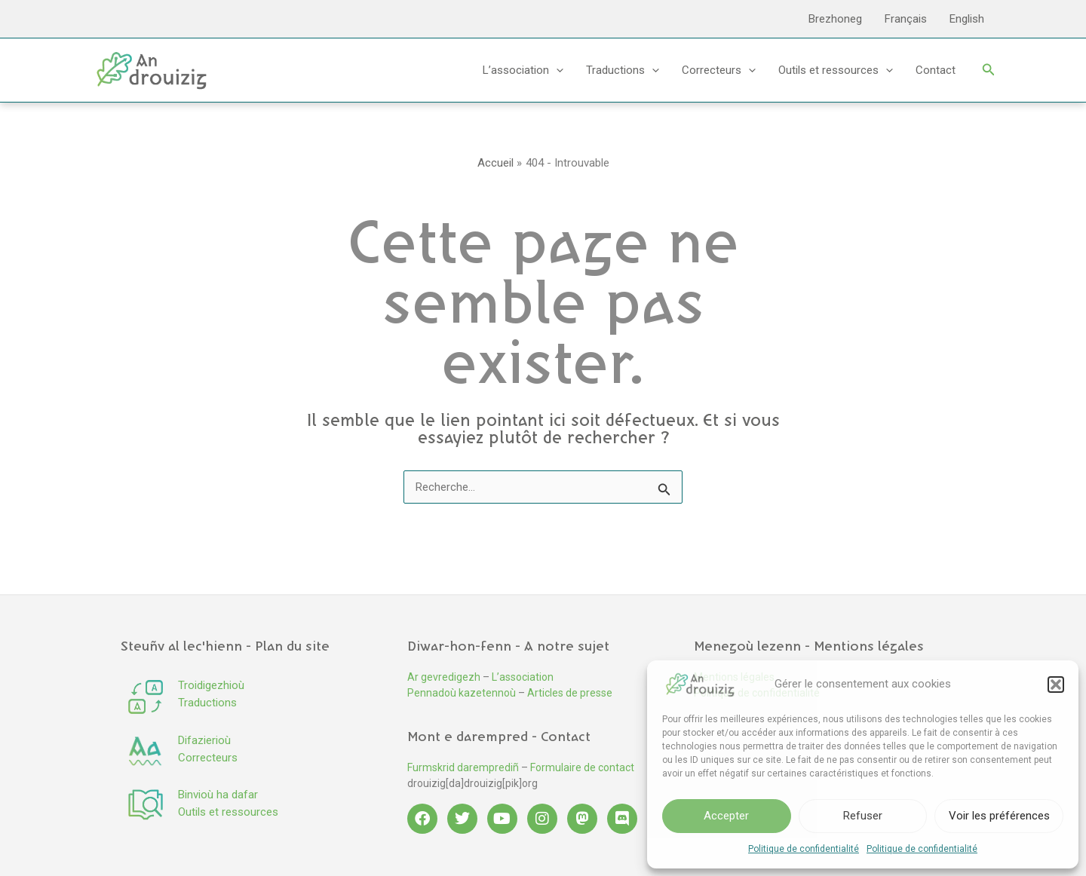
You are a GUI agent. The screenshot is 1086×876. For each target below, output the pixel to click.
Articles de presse (569, 693)
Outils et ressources (835, 70)
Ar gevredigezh (443, 677)
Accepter (726, 815)
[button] (1055, 684)
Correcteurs (719, 70)
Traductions (622, 70)
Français (906, 19)
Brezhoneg (835, 19)
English (966, 19)
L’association (523, 70)
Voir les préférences (999, 815)
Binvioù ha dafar (218, 794)
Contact (936, 70)
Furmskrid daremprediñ (463, 767)
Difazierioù (204, 740)
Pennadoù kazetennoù (461, 693)
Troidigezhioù (211, 685)
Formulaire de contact (582, 767)
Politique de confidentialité (803, 849)
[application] (556, 70)
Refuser (862, 815)
